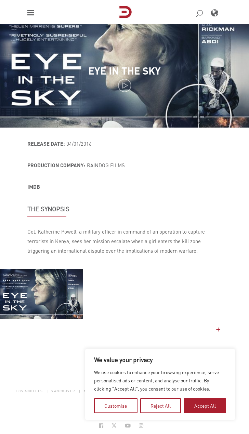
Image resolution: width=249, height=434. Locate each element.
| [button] (47, 391)
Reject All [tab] (160, 406)
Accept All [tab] (205, 406)
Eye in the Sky (124, 71)
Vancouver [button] (63, 391)
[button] (30, 12)
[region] (160, 384)
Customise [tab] (115, 406)
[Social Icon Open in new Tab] (101, 426)
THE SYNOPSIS (48, 209)
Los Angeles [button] (29, 391)
